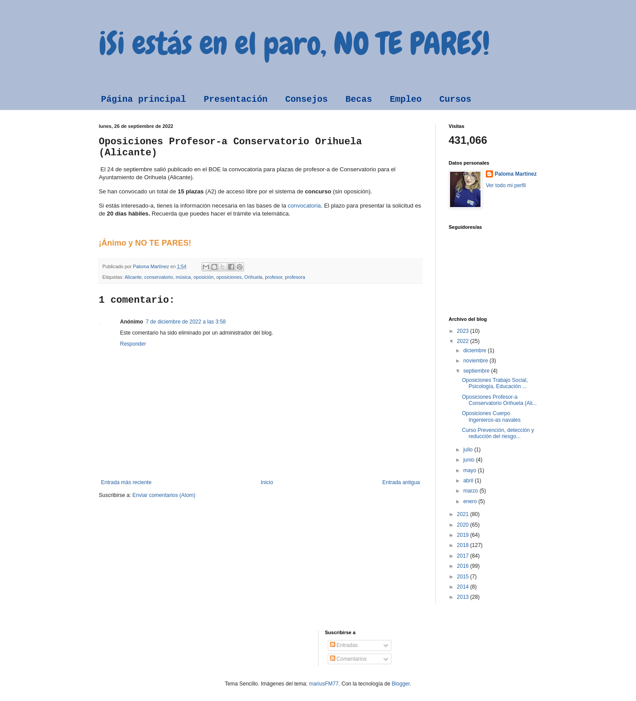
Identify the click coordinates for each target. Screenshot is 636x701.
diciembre (475, 350)
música (183, 277)
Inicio (267, 482)
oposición (204, 277)
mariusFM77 (324, 684)
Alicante (132, 277)
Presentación (236, 99)
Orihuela (253, 277)
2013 (463, 597)
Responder (133, 344)
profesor (273, 277)
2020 (463, 525)
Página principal (143, 99)
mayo (470, 470)
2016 (463, 566)
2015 (463, 577)
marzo (471, 491)
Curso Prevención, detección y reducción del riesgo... (498, 433)
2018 (463, 545)
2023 (463, 331)
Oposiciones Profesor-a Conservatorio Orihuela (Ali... (499, 400)
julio (468, 450)
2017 (463, 556)
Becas (358, 99)
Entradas (344, 645)
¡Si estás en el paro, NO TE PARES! (294, 43)
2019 (463, 535)
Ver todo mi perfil (506, 185)
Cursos (455, 99)
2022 (463, 341)
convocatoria (304, 205)
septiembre (477, 371)
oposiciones (229, 277)
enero (470, 501)
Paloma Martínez (516, 174)
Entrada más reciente (126, 482)
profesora (295, 277)
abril (469, 481)
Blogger (401, 684)
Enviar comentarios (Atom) (163, 495)
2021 (463, 514)
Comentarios (348, 659)
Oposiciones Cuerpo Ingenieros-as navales (491, 416)
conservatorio (158, 277)
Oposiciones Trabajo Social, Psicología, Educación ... (495, 383)
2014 (463, 587)
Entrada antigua (401, 482)
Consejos (306, 99)
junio (469, 460)
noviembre (476, 361)
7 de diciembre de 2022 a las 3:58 (186, 322)
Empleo (406, 99)
